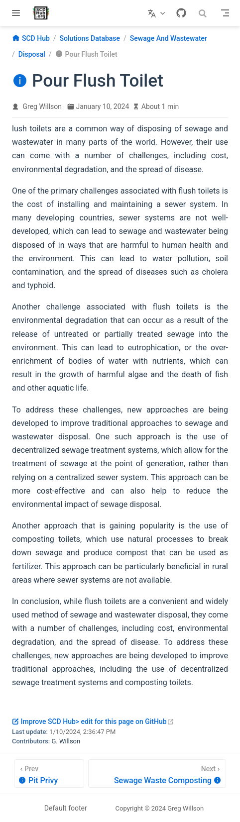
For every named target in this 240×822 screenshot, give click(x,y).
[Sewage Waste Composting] (157, 773)
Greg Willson (42, 106)
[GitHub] (181, 13)
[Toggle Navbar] (225, 12)
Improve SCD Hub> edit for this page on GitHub (93, 721)
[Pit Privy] (49, 773)
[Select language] (157, 13)
